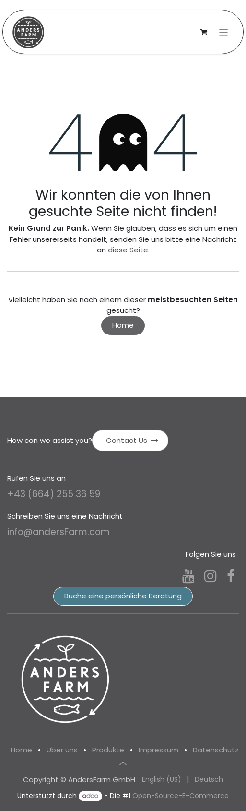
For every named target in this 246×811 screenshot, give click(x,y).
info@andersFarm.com (58, 531)
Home (123, 325)
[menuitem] (161, 779)
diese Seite (128, 250)
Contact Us (132, 440)
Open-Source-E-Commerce (180, 795)
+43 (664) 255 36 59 (53, 494)
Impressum (158, 750)
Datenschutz (216, 750)
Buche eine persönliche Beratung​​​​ (123, 596)
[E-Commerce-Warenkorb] (203, 32)
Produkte (108, 750)
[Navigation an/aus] (223, 32)
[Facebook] (230, 575)
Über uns (62, 750)
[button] (123, 763)
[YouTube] (188, 575)
